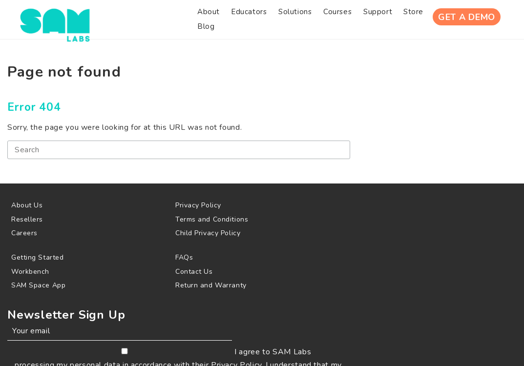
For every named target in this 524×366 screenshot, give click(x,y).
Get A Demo (457, 19)
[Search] (134, 157)
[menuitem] (138, 19)
